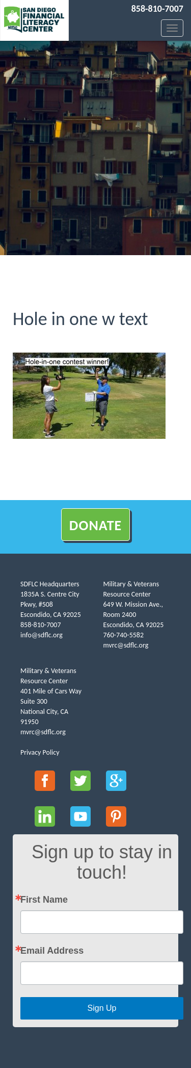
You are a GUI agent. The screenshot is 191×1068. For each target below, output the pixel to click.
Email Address (52, 950)
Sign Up (102, 1008)
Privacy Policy (40, 752)
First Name (44, 899)
